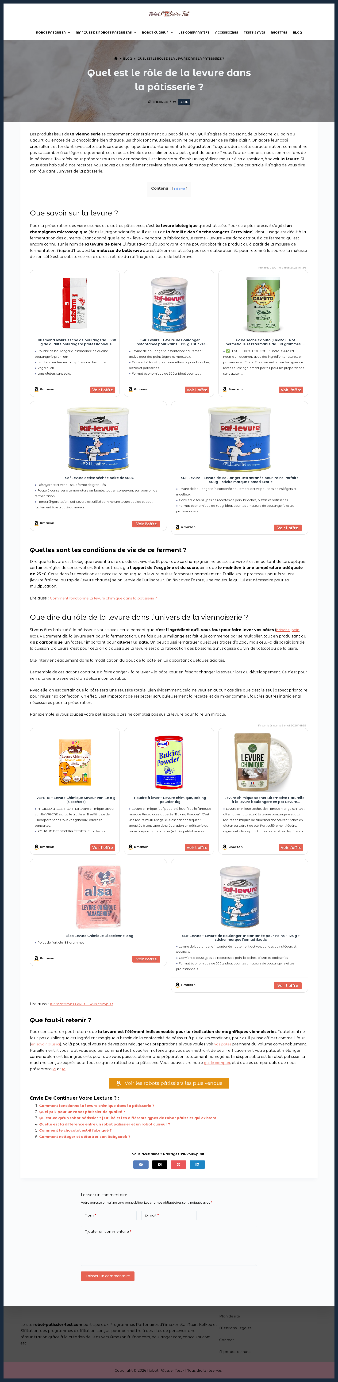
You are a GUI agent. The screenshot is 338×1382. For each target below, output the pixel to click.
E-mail (152, 1217)
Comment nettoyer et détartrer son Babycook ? (87, 1138)
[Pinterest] (178, 1166)
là (107, 1069)
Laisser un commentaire (108, 1277)
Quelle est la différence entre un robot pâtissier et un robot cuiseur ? (109, 1126)
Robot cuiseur (158, 32)
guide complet (252, 1062)
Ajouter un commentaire (107, 1233)
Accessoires (226, 32)
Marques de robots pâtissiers (107, 32)
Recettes (279, 32)
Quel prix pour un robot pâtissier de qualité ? (85, 1113)
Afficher (179, 188)
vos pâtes (225, 1044)
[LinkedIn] (197, 1166)
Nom (90, 1217)
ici (98, 1069)
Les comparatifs (194, 32)
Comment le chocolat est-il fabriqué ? (78, 1132)
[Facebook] (141, 1166)
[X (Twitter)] (159, 1166)
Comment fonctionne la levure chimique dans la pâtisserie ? (107, 598)
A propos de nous (236, 1351)
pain (296, 630)
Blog (297, 32)
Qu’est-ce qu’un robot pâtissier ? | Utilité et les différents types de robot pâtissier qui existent (134, 1119)
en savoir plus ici (46, 1044)
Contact (227, 1340)
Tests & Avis (254, 32)
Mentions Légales (236, 1328)
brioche (283, 630)
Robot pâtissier (54, 32)
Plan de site (230, 1316)
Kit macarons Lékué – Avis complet (83, 1004)
